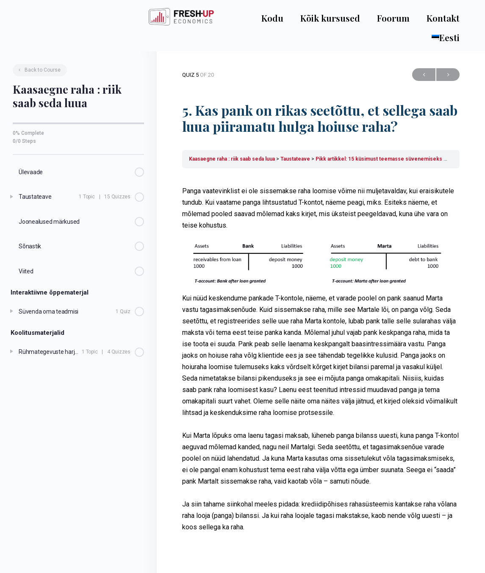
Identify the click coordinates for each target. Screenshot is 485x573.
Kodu (272, 18)
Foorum (393, 18)
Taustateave (295, 159)
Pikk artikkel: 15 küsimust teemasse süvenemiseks (379, 159)
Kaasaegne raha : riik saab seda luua (232, 159)
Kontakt (443, 18)
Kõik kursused (330, 18)
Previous (423, 75)
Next (448, 75)
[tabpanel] (321, 359)
